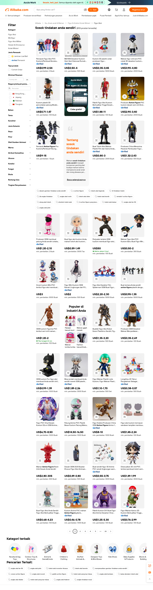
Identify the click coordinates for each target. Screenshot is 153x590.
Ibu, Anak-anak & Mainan (54, 23)
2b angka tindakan (45, 196)
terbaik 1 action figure (123, 196)
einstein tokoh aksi (64, 202)
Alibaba (38, 23)
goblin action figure (58, 574)
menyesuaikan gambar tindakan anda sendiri (109, 568)
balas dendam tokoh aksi (128, 574)
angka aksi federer (62, 580)
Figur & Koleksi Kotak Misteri (79, 23)
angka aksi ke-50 (128, 202)
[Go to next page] (110, 531)
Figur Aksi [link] (98, 23)
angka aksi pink (43, 208)
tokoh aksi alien (83, 196)
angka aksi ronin (64, 196)
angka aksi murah (37, 574)
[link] (149, 565)
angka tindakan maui (83, 580)
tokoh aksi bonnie (80, 568)
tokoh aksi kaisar (109, 202)
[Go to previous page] (70, 531)
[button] (85, 9)
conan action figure (16, 574)
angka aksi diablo (15, 580)
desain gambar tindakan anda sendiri (51, 191)
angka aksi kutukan (105, 574)
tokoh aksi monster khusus (57, 568)
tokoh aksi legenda (96, 191)
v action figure (77, 191)
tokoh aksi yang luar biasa (81, 574)
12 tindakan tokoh (116, 191)
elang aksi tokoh (44, 202)
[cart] (117, 10)
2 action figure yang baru (87, 202)
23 (105, 531)
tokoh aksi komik (102, 196)
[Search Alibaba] (59, 9)
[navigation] (19, 277)
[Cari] (93, 10)
